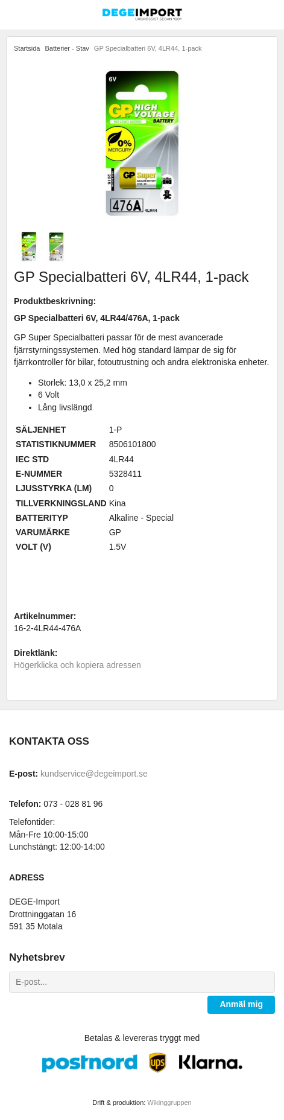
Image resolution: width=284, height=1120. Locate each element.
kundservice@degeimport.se (94, 773)
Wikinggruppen (169, 1102)
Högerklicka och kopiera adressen (77, 665)
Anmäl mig (241, 1004)
